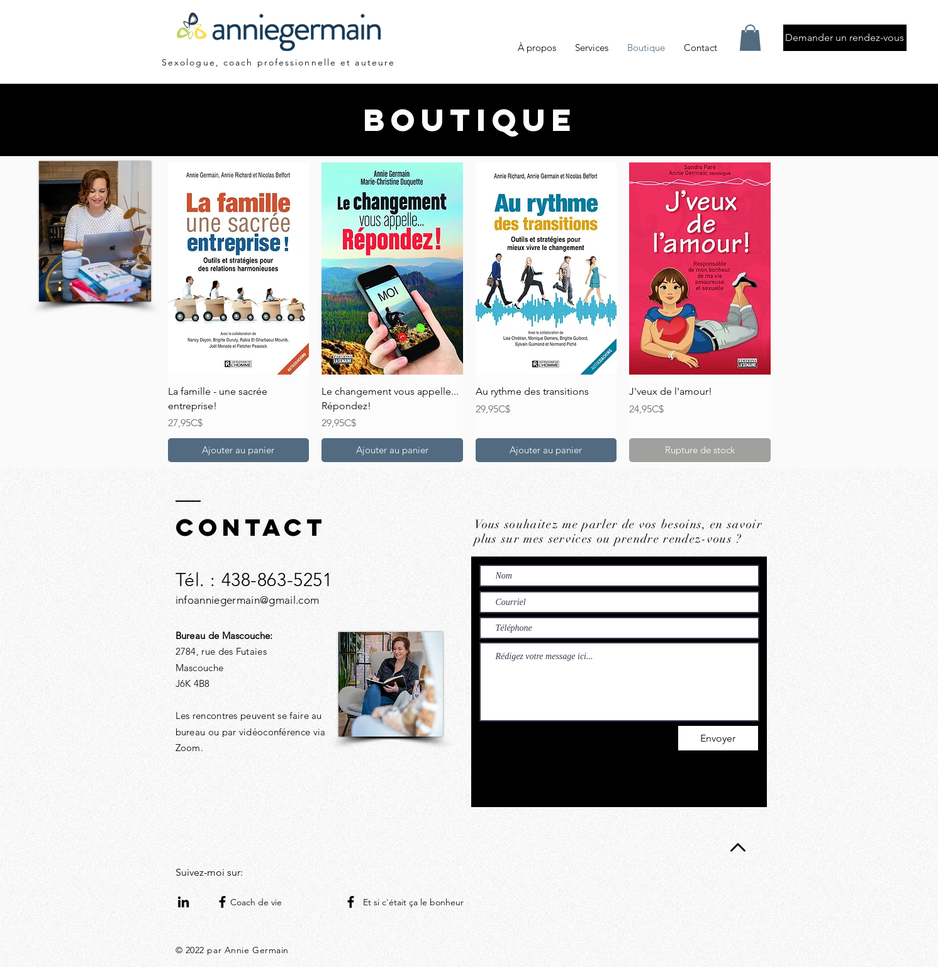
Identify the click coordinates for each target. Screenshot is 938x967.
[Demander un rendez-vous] (845, 38)
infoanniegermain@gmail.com (248, 600)
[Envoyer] (718, 738)
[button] (750, 38)
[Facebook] (222, 902)
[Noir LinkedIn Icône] (183, 902)
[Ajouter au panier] (239, 450)
